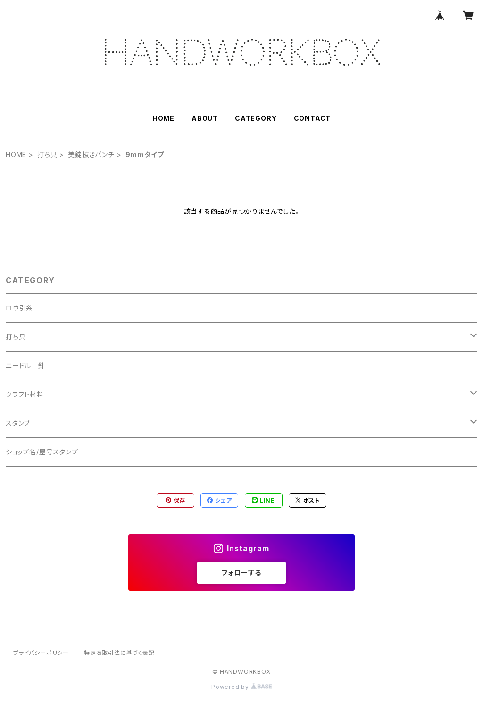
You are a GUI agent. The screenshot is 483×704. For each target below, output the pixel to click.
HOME (163, 118)
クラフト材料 (25, 394)
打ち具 (47, 155)
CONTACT (312, 118)
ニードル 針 (25, 365)
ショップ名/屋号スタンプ (42, 452)
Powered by (241, 686)
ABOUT (205, 118)
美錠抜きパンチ (91, 155)
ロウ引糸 (19, 308)
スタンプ (18, 423)
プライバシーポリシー (41, 652)
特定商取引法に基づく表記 (119, 652)
